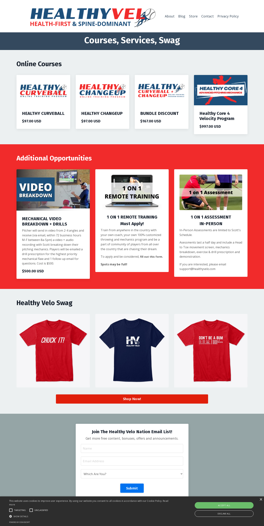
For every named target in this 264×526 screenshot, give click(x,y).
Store (193, 16)
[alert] (132, 511)
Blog (181, 16)
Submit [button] (132, 488)
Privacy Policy (228, 16)
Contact (207, 16)
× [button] (260, 499)
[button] (89, 516)
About (170, 16)
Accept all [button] (224, 505)
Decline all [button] (224, 513)
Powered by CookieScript (19, 522)
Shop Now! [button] (132, 399)
